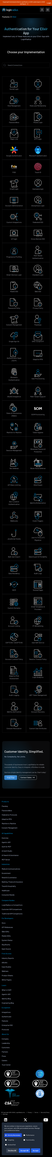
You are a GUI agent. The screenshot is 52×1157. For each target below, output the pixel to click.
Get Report (24, 4)
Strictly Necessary (12, 1135)
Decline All (12, 1150)
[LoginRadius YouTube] (45, 1120)
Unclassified (10, 1145)
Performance (29, 1135)
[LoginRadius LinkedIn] (5, 1120)
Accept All (24, 1150)
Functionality (29, 1140)
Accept (35, 1150)
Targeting (9, 1140)
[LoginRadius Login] (42, 10)
